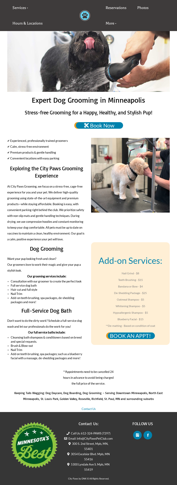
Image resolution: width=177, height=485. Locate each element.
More (110, 23)
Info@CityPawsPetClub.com (95, 438)
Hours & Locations (27, 23)
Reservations (116, 8)
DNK (84, 478)
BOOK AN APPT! (130, 335)
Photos (142, 8)
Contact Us (89, 409)
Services (19, 8)
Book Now (99, 125)
